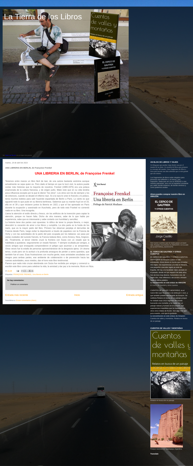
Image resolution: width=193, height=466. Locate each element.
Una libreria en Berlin (40, 274)
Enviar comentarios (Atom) (26, 300)
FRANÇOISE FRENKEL (22, 274)
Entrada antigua (134, 295)
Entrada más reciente (16, 295)
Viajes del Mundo (10, 155)
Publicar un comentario (19, 284)
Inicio (77, 295)
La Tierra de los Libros (43, 16)
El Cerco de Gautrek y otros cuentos (164, 285)
